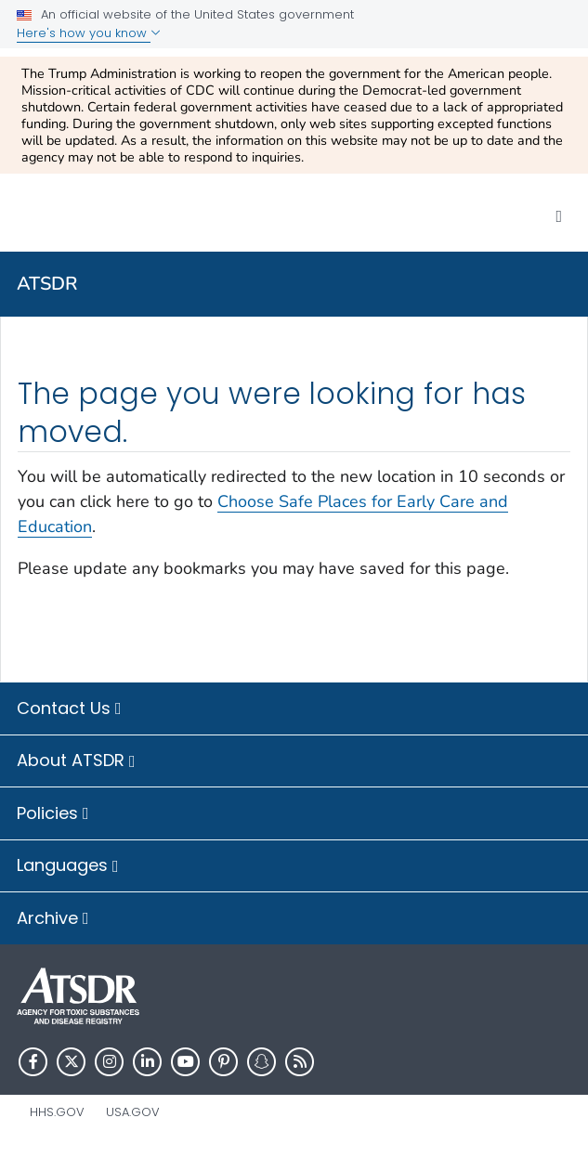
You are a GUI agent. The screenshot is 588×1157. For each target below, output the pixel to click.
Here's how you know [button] (89, 33)
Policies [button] (53, 814)
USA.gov (133, 1112)
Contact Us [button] (69, 709)
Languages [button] (68, 866)
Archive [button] (53, 919)
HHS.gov (57, 1112)
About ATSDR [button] (76, 761)
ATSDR (47, 283)
